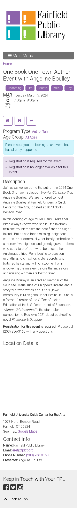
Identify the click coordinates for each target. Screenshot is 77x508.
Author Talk (40, 132)
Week (56, 88)
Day (69, 88)
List (30, 88)
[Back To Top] (38, 499)
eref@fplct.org (22, 450)
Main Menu (20, 55)
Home (7, 64)
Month (43, 88)
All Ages (31, 137)
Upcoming (14, 88)
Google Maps (27, 431)
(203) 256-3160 (37, 455)
